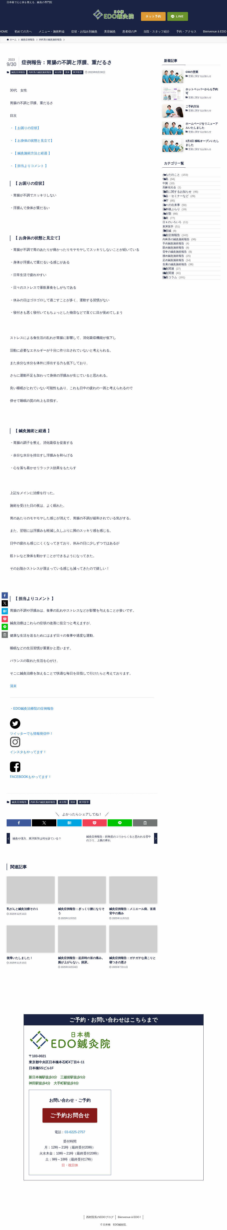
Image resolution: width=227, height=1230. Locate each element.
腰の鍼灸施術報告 (183, 334)
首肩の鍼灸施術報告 (184, 350)
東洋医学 (77, 72)
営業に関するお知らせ (185, 209)
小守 (174, 227)
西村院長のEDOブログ (100, 1217)
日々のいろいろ (181, 269)
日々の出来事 (180, 235)
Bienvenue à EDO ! (129, 1217)
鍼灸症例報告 (18, 72)
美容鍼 (174, 286)
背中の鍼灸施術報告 (183, 326)
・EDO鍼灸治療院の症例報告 (32, 708)
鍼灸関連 (177, 359)
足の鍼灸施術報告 (183, 342)
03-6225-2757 (74, 1132)
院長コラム (179, 376)
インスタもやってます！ (28, 752)
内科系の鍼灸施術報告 (40, 72)
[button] (19, 822)
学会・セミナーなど (184, 218)
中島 (174, 185)
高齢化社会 (178, 201)
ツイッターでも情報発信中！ (31, 733)
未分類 (58, 72)
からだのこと (180, 176)
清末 (67, 72)
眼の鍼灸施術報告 (182, 318)
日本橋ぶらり (180, 244)
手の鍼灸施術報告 (182, 310)
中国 (175, 193)
